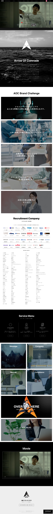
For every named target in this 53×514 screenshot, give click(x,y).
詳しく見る (26, 113)
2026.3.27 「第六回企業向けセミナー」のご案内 (8, 31)
